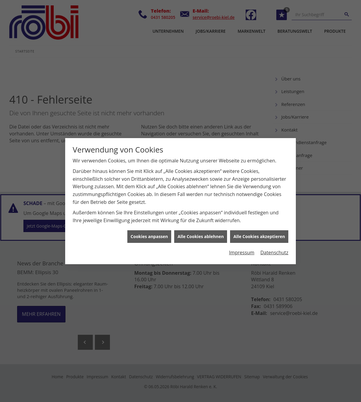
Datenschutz (274, 250)
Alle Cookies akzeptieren (259, 234)
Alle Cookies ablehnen (200, 234)
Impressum (241, 250)
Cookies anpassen (149, 234)
